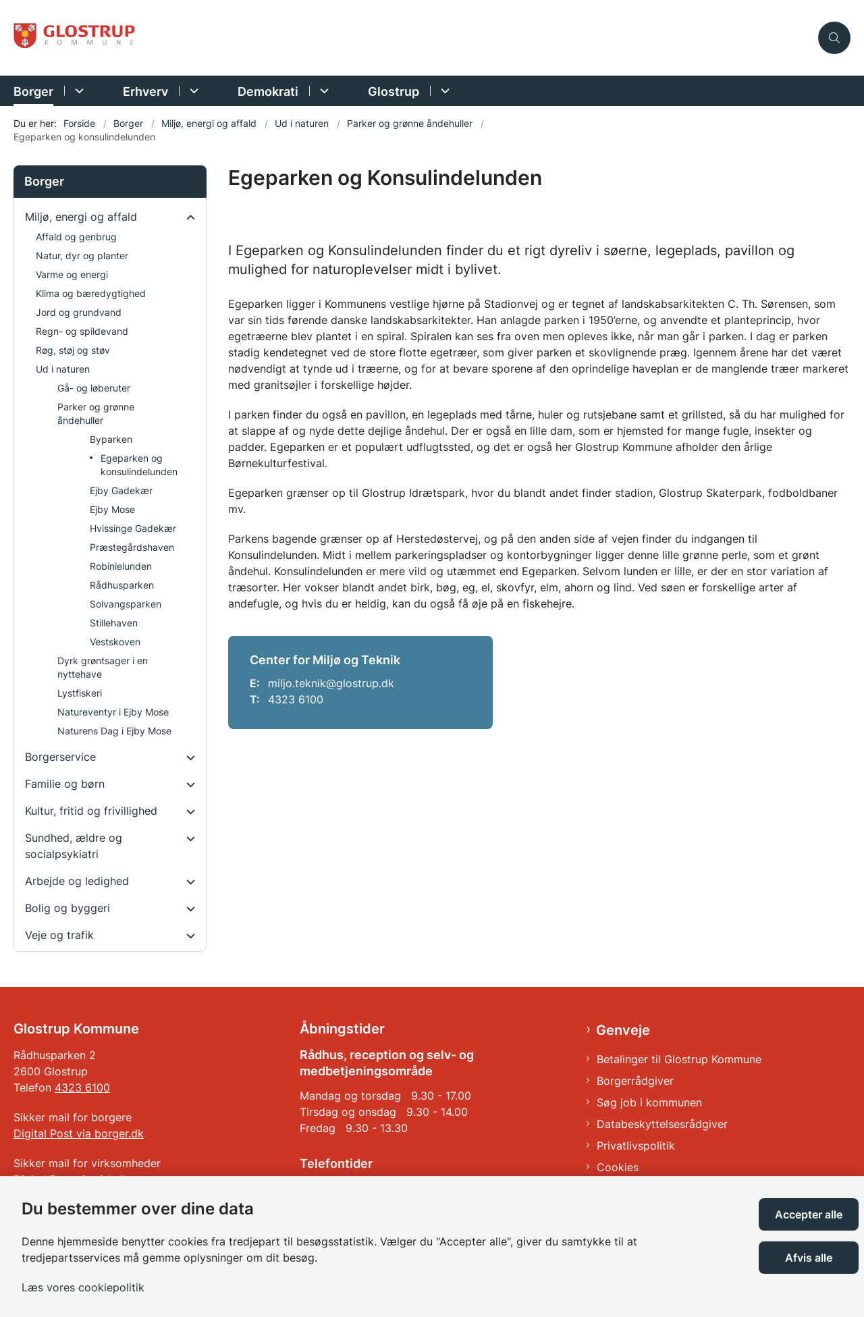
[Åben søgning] (834, 38)
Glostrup (393, 91)
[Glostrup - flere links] (443, 91)
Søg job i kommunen (649, 1102)
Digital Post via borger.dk (79, 1133)
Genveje (623, 1030)
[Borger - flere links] (77, 91)
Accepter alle (808, 1214)
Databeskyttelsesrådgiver (662, 1124)
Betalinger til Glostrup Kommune (679, 1059)
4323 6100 (82, 1087)
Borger (33, 91)
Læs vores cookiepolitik (83, 1287)
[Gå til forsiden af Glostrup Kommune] (412, 38)
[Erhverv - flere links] (192, 91)
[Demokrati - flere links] (322, 91)
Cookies (618, 1167)
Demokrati (268, 91)
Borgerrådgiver (635, 1080)
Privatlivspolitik (636, 1145)
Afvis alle (808, 1257)
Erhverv (145, 91)
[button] (187, 217)
